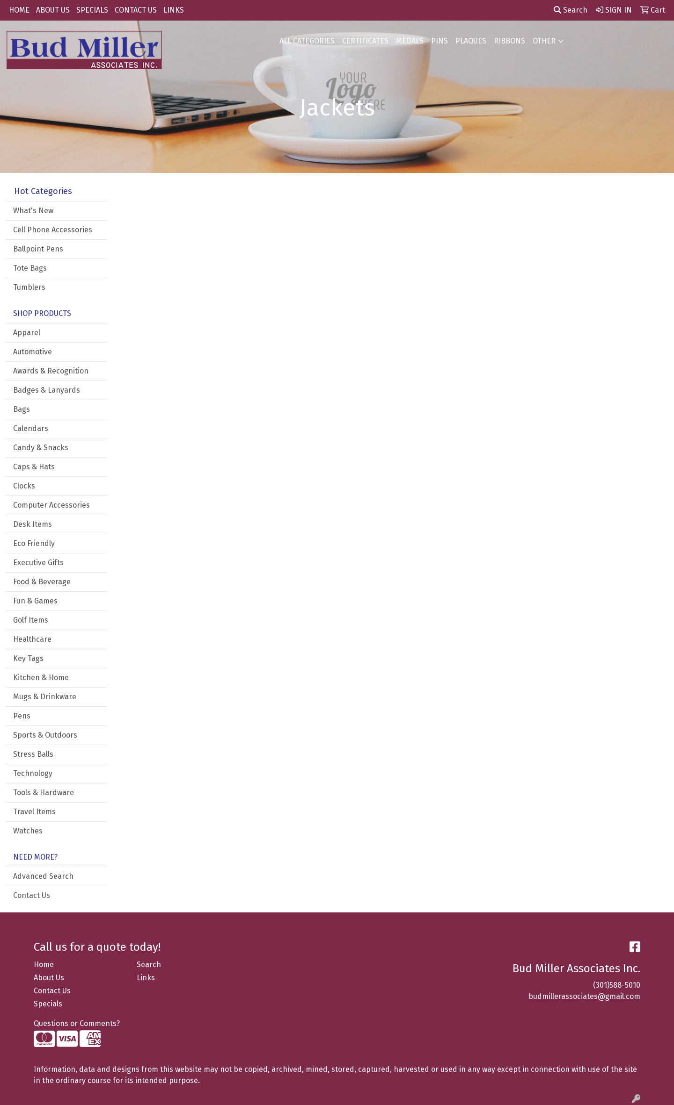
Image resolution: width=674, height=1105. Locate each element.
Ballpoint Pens (38, 248)
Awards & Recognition (50, 370)
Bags (21, 409)
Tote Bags (30, 268)
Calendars (30, 428)
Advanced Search (43, 876)
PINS (439, 40)
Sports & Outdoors (45, 735)
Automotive (32, 351)
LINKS (173, 10)
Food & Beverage (42, 581)
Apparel (26, 332)
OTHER (544, 40)
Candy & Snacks (40, 447)
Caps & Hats (34, 466)
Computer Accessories (51, 505)
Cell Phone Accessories (52, 229)
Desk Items (32, 524)
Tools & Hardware (43, 792)
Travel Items (34, 811)
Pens (21, 715)
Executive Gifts (38, 562)
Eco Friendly (34, 543)
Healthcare (32, 639)
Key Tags (28, 658)
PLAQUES (470, 40)
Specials (48, 1003)
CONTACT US (136, 10)
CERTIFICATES (365, 40)
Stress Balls (33, 754)
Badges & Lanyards (46, 390)
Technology (32, 773)
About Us (49, 977)
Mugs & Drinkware (44, 696)
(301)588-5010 (616, 985)
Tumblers (29, 287)
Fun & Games (35, 600)
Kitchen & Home (41, 677)
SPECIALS (92, 10)
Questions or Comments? (77, 1023)
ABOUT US (53, 10)
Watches (28, 830)
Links (146, 977)
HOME (19, 10)
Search (570, 10)
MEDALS (410, 40)
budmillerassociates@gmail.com (584, 996)
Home (44, 964)
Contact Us (31, 895)
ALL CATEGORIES (307, 40)
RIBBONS (509, 40)
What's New (33, 210)
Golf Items (30, 620)
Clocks (24, 485)
